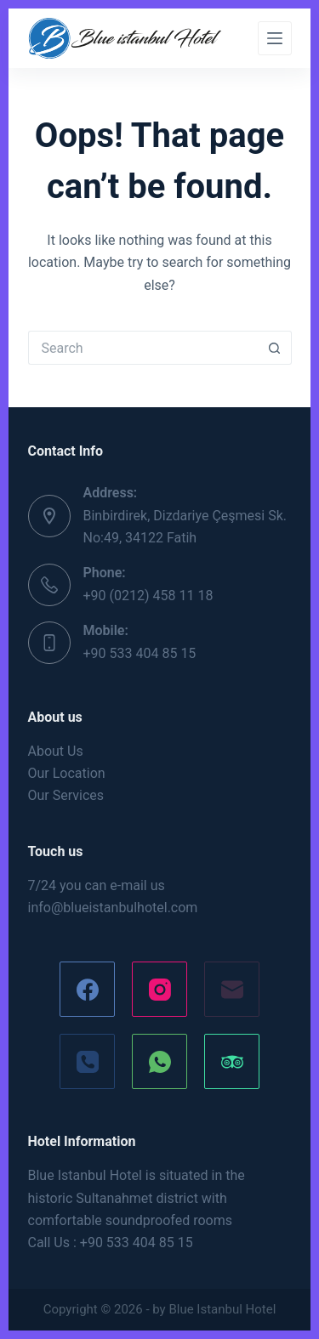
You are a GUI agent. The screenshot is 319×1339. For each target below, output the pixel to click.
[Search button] (275, 348)
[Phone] (87, 1061)
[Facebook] (87, 989)
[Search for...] (143, 348)
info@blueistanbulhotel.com (113, 907)
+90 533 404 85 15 (140, 653)
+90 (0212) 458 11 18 (148, 595)
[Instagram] (159, 989)
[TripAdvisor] (231, 1061)
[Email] (231, 989)
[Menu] (275, 38)
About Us (55, 751)
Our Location (66, 773)
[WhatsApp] (159, 1061)
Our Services (66, 795)
